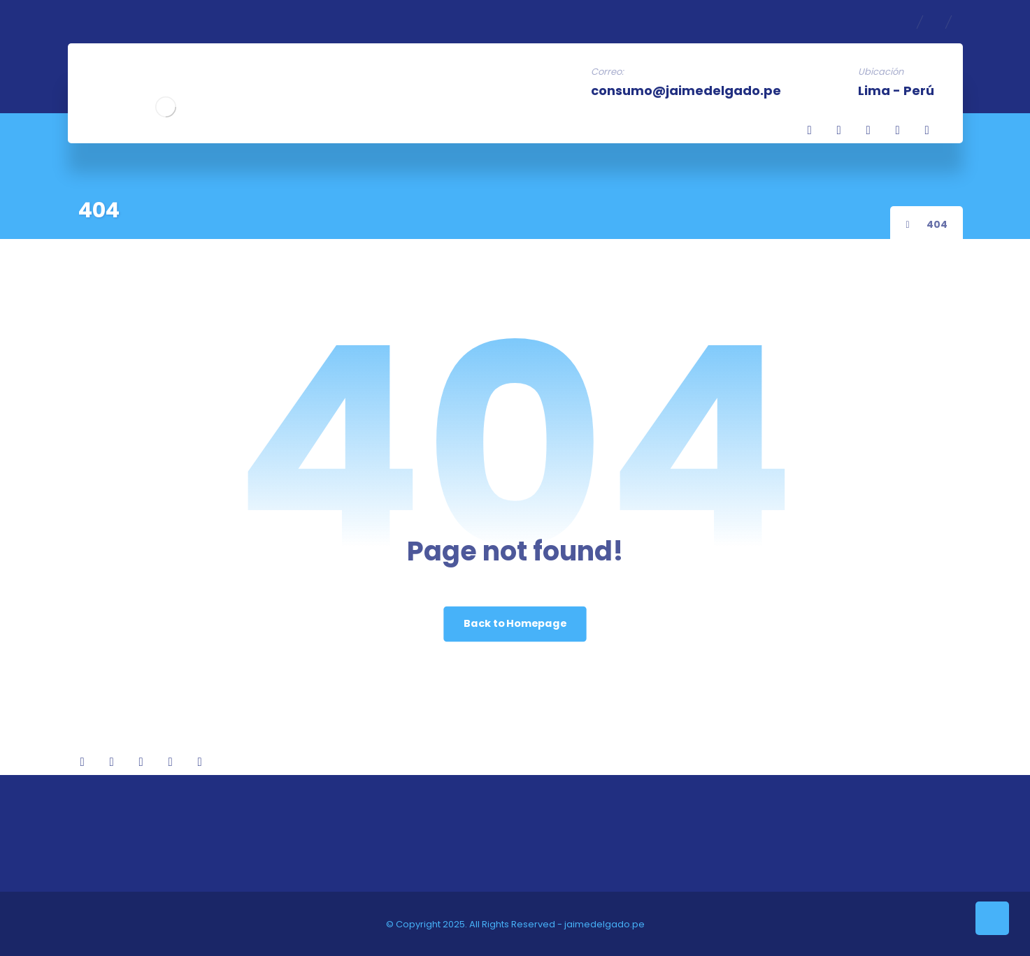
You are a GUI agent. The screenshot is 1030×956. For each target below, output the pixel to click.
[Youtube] (927, 130)
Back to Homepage (515, 623)
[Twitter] (868, 130)
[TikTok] (898, 130)
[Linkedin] (839, 130)
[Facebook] (809, 130)
